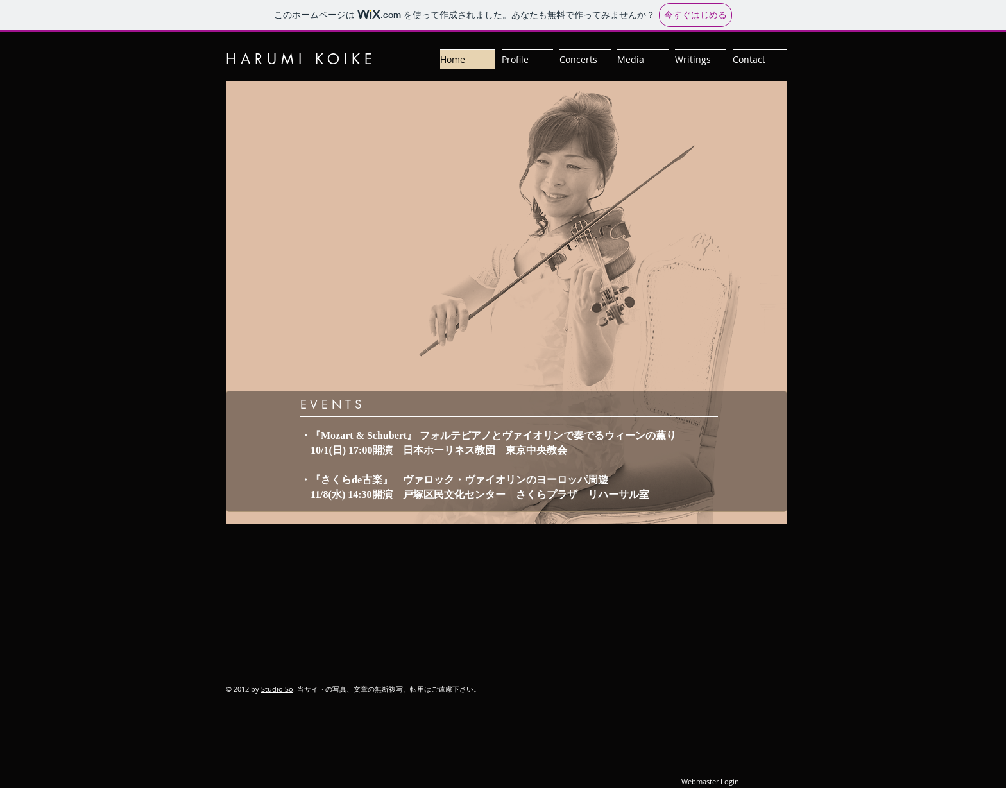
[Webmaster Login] (710, 781)
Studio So (277, 689)
